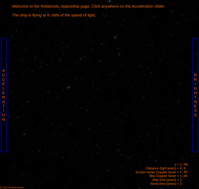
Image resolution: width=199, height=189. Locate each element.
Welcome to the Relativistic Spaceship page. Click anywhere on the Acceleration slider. (88, 6)
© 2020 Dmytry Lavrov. (12, 187)
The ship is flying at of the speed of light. (54, 15)
